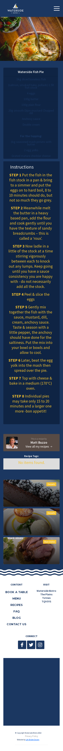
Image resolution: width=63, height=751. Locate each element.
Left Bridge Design (32, 739)
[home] (17, 8)
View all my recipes (37, 446)
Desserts (51, 484)
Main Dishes (49, 541)
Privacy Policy (31, 736)
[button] (57, 8)
